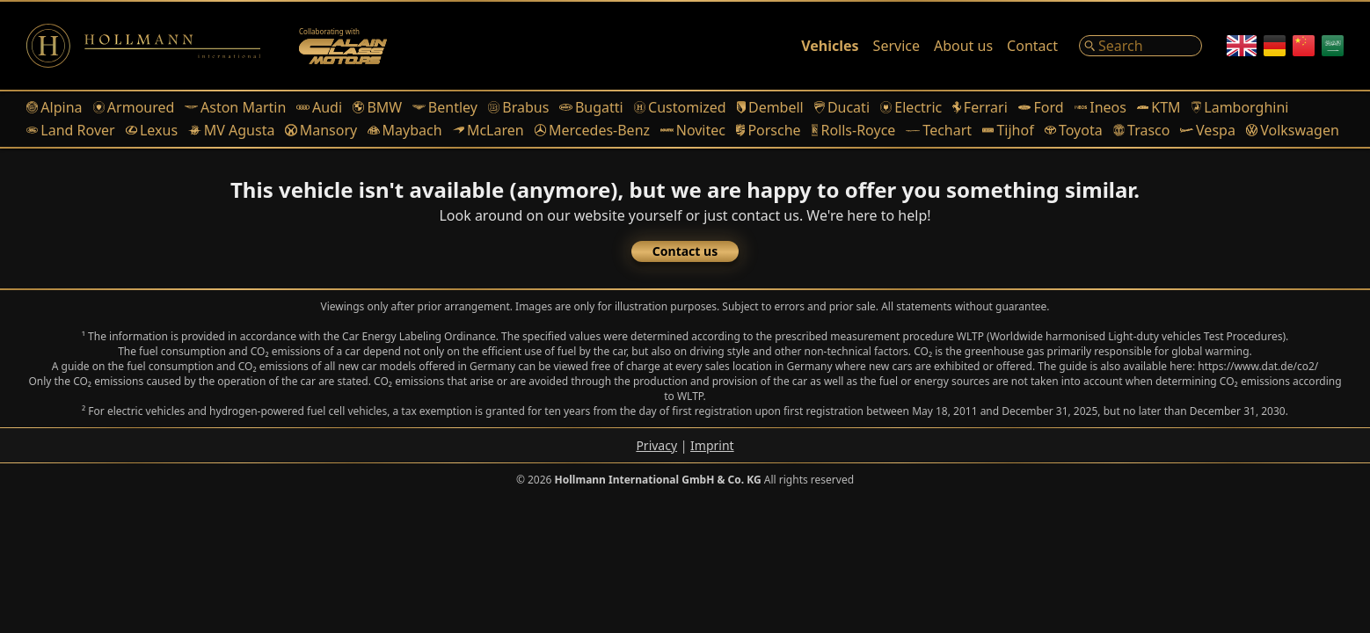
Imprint (712, 445)
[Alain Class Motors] (343, 45)
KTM (1159, 107)
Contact (1032, 45)
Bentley (444, 107)
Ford (1041, 107)
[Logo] (143, 46)
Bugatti (591, 107)
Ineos (1100, 107)
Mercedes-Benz (592, 130)
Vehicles (829, 45)
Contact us (685, 251)
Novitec (692, 130)
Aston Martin (235, 107)
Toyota (1074, 130)
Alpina (54, 107)
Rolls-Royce (854, 130)
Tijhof (1008, 130)
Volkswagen (1292, 130)
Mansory (321, 130)
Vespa (1207, 130)
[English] (1242, 45)
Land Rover (70, 130)
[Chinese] (1304, 45)
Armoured (134, 107)
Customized (680, 107)
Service (896, 45)
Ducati (842, 107)
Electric (911, 107)
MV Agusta (231, 130)
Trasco (1141, 130)
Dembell (770, 107)
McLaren (488, 130)
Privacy (656, 445)
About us (963, 45)
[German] (1275, 45)
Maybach (404, 130)
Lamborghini (1240, 107)
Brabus (518, 107)
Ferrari (980, 107)
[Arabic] (1333, 45)
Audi (319, 107)
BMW (377, 107)
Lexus (152, 130)
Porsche (768, 130)
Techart (939, 130)
